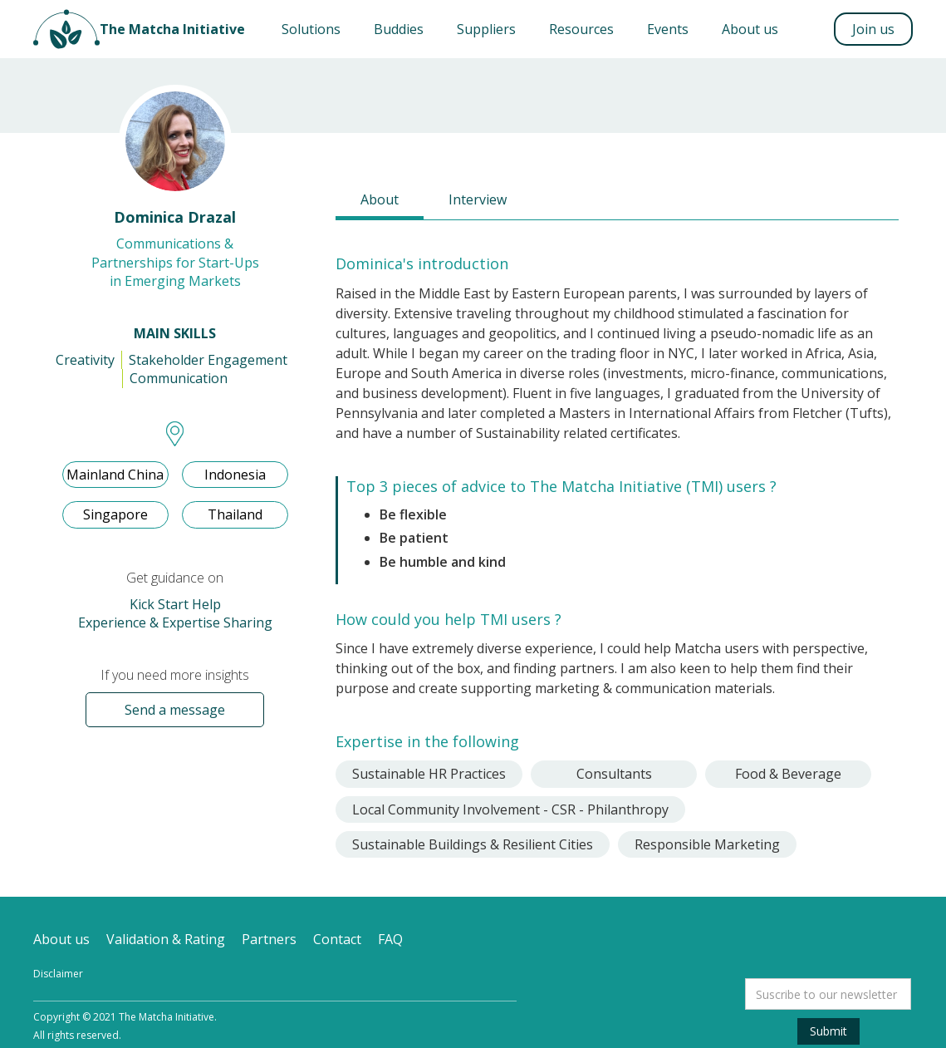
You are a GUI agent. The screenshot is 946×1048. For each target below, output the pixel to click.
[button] (311, 29)
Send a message (175, 710)
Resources (581, 29)
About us (750, 29)
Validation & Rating (165, 939)
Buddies (399, 29)
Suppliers (486, 29)
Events (668, 29)
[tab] (380, 201)
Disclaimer (58, 974)
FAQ (390, 939)
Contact (337, 939)
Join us (873, 29)
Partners (269, 939)
